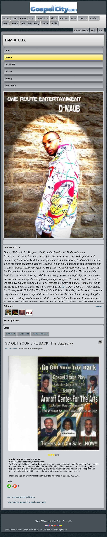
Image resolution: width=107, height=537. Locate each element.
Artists (23, 18)
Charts (14, 18)
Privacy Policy (55, 521)
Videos (54, 18)
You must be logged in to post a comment (27, 502)
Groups (14, 23)
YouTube (64, 18)
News (23, 23)
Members (94, 18)
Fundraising (33, 23)
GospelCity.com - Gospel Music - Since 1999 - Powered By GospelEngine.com (38, 530)
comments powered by (21, 497)
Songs (31, 18)
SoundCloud (42, 18)
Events (15, 349)
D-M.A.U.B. (8, 349)
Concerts (83, 18)
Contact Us (67, 521)
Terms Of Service (42, 521)
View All (99, 306)
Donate (45, 23)
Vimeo (73, 18)
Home (6, 18)
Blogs (6, 23)
